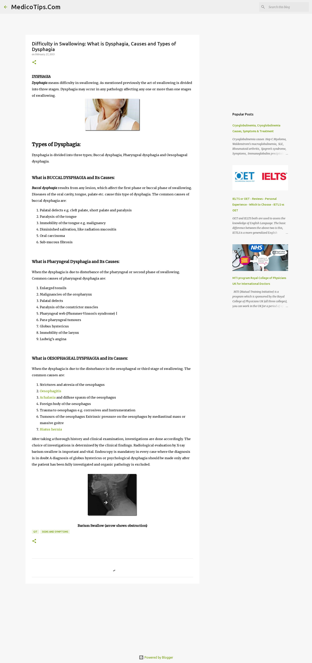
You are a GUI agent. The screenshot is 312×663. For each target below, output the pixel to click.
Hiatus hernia (51, 429)
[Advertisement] (112, 617)
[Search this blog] (288, 7)
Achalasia (48, 397)
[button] (34, 62)
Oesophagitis (50, 391)
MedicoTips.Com (35, 6)
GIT (35, 531)
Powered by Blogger (156, 657)
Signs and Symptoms (55, 531)
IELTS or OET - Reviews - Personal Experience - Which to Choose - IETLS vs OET (258, 204)
